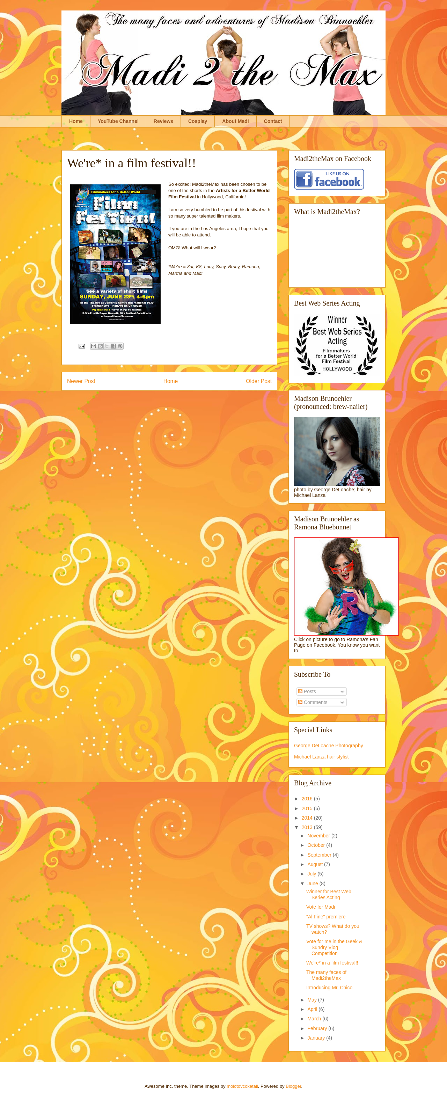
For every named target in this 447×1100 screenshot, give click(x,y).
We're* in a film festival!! (332, 963)
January (316, 1038)
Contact (273, 121)
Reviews (163, 121)
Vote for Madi (320, 907)
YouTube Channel (118, 121)
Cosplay (197, 121)
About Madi (235, 121)
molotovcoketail (242, 1086)
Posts (307, 691)
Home (76, 121)
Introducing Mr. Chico (329, 987)
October (316, 845)
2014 (308, 818)
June (313, 883)
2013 (308, 827)
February (317, 1028)
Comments (313, 702)
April (312, 1009)
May (312, 1000)
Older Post (259, 381)
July (312, 874)
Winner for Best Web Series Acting (328, 894)
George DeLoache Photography (328, 745)
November (319, 835)
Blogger (293, 1086)
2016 (308, 798)
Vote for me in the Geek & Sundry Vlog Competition (334, 947)
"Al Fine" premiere (326, 916)
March (314, 1018)
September (319, 855)
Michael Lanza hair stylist (321, 757)
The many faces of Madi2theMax (326, 975)
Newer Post (81, 381)
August (315, 864)
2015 (308, 808)
